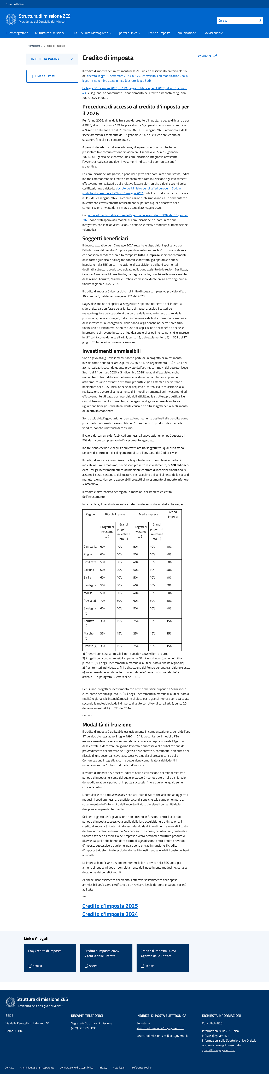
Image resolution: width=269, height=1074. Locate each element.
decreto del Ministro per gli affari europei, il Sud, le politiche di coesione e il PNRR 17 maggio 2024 (131, 190)
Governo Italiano (15, 4)
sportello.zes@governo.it (218, 1050)
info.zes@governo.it (215, 1035)
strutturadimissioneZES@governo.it (160, 1028)
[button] (141, 1067)
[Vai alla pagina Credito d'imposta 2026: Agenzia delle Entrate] (91, 966)
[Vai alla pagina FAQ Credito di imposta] (35, 966)
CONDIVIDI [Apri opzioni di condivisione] (208, 56)
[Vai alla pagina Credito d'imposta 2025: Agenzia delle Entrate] (147, 966)
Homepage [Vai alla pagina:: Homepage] (33, 46)
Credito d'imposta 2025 (110, 906)
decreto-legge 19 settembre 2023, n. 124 (113, 75)
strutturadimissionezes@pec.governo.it (162, 1035)
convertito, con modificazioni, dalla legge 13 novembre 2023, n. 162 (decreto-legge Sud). (135, 78)
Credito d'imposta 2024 (110, 914)
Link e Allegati (43, 76)
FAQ (220, 1023)
